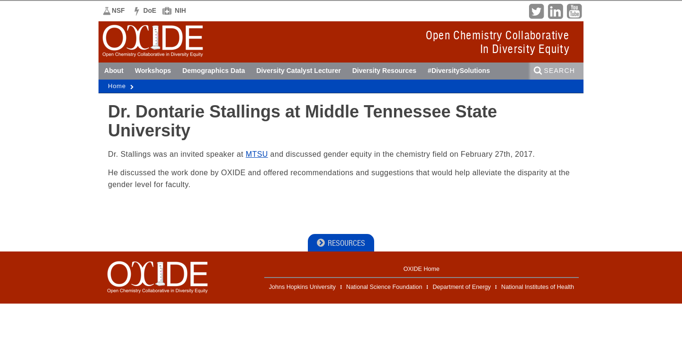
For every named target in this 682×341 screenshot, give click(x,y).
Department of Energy (461, 287)
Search (559, 70)
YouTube (574, 10)
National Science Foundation (384, 287)
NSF (118, 10)
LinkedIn (555, 10)
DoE (150, 10)
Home (117, 86)
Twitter (536, 10)
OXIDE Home (422, 269)
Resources (346, 243)
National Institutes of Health (537, 287)
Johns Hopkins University (302, 287)
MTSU (257, 154)
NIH (180, 10)
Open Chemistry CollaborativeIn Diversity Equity (497, 42)
